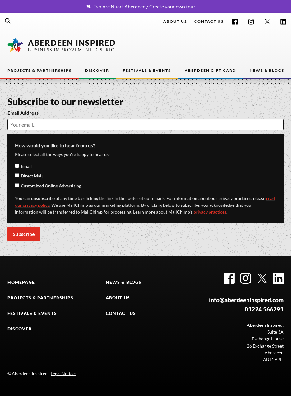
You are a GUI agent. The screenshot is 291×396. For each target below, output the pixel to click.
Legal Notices (63, 373)
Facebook (235, 21)
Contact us (209, 21)
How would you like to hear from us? (55, 145)
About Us (175, 21)
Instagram (251, 21)
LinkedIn (283, 21)
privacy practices (209, 212)
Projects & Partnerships (39, 70)
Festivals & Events (147, 70)
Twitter (267, 21)
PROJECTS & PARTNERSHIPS (40, 297)
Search (8, 21)
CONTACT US (121, 313)
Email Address (23, 113)
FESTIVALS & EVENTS (32, 313)
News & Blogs (267, 70)
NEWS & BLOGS (123, 282)
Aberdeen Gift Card (210, 70)
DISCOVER (19, 328)
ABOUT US (118, 297)
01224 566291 (264, 309)
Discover (97, 70)
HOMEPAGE (21, 282)
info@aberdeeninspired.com (246, 300)
